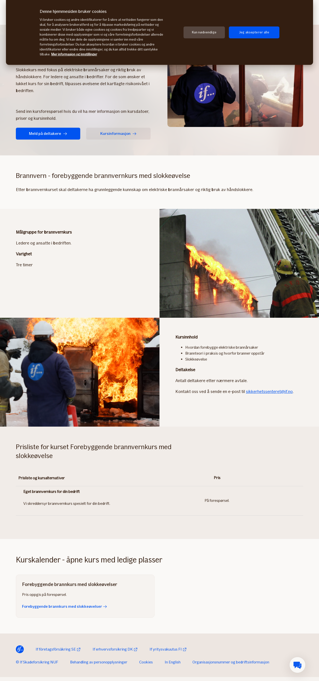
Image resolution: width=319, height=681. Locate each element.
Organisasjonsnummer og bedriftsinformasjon (230, 662)
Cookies (146, 662)
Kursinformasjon (118, 133)
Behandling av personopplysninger (98, 662)
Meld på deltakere (48, 133)
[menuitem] (297, 665)
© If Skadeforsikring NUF (37, 662)
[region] (159, 32)
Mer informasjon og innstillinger (74, 54)
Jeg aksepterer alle (254, 32)
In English (173, 662)
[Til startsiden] (20, 649)
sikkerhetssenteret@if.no (269, 391)
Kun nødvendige (204, 32)
